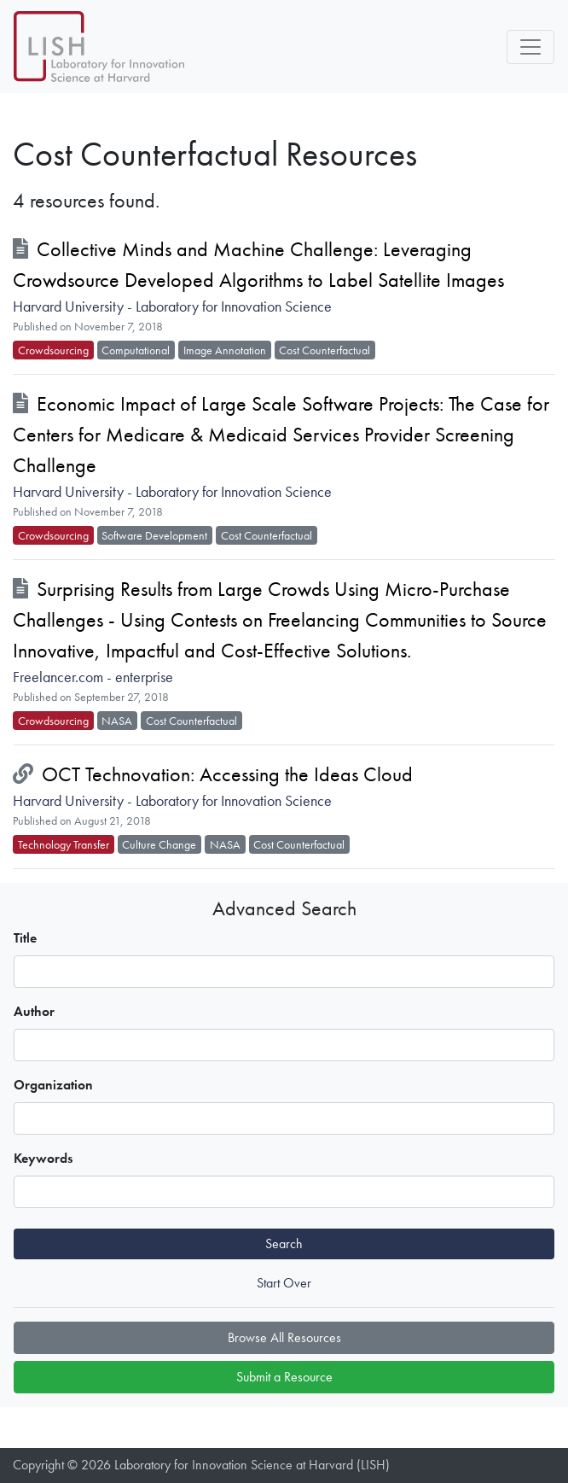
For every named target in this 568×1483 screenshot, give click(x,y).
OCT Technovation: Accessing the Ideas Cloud (227, 774)
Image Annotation (224, 350)
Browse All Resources (284, 1337)
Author (34, 1011)
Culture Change (159, 844)
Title (25, 938)
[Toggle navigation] (530, 47)
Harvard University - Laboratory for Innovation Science (172, 306)
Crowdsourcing (53, 350)
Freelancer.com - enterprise (93, 677)
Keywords (43, 1158)
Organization (53, 1085)
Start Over (284, 1283)
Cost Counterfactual (324, 350)
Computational (135, 350)
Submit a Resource (284, 1377)
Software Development (154, 535)
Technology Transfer (63, 844)
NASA (116, 720)
